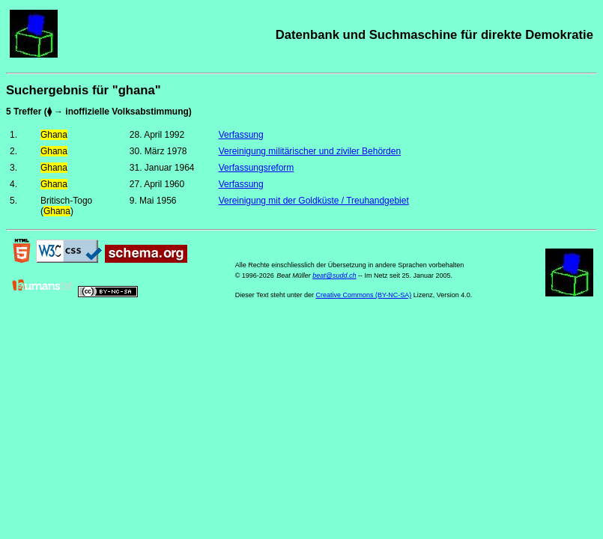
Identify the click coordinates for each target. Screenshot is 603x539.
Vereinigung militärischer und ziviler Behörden (310, 151)
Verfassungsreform (256, 167)
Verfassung (241, 135)
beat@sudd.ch (334, 275)
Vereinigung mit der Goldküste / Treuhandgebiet (314, 200)
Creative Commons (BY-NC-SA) (364, 295)
